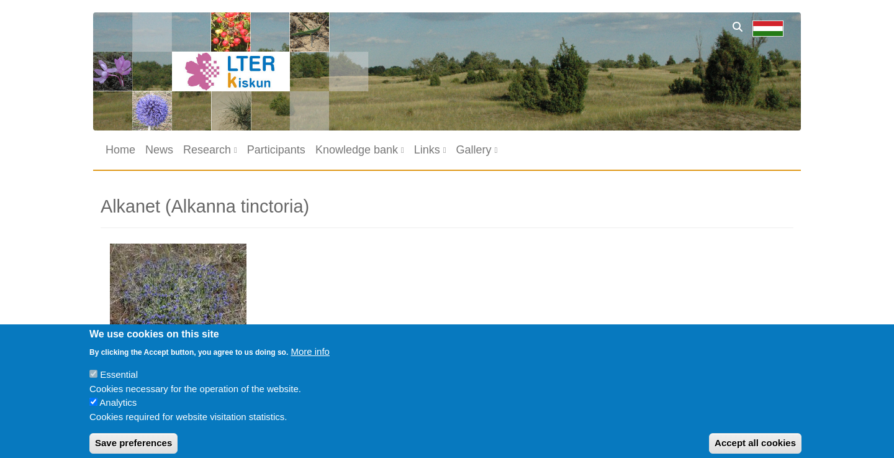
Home (120, 150)
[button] (178, 293)
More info (310, 359)
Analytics (118, 410)
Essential (119, 382)
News (159, 150)
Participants (276, 150)
